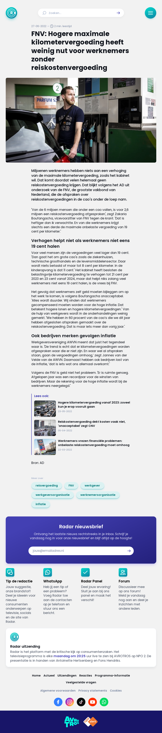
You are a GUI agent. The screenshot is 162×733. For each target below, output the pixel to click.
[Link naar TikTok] (81, 702)
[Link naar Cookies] (116, 691)
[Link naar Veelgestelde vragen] (81, 682)
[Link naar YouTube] (92, 702)
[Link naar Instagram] (69, 702)
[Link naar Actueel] (49, 676)
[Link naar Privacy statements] (92, 691)
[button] (118, 13)
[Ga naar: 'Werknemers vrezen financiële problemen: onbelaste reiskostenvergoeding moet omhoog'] (82, 447)
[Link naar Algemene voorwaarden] (58, 691)
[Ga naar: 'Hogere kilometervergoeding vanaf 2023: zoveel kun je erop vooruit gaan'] (82, 408)
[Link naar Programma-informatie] (112, 676)
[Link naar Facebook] (58, 702)
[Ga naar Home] (11, 13)
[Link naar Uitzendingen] (66, 676)
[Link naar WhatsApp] (104, 702)
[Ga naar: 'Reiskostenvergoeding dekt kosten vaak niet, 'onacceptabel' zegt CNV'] (82, 428)
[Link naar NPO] (90, 721)
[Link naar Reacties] (85, 676)
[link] (46, 485)
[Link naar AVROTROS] (71, 721)
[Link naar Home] (36, 676)
